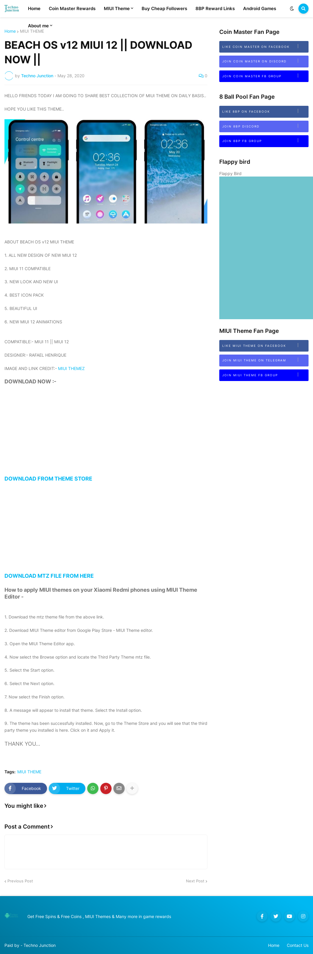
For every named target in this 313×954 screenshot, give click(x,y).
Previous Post (20, 881)
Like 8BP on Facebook (265, 111)
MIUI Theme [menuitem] (117, 8)
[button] (291, 9)
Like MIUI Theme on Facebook (265, 345)
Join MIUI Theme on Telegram (265, 360)
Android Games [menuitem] (259, 8)
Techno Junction (40, 945)
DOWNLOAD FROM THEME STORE (105, 437)
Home (10, 31)
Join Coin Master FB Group (265, 75)
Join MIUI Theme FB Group (265, 374)
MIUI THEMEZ (71, 368)
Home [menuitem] (34, 8)
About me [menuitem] (38, 26)
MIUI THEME (29, 772)
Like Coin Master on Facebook (265, 46)
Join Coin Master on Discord (265, 61)
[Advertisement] (105, 434)
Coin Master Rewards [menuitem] (72, 8)
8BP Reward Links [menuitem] (215, 8)
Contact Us (298, 945)
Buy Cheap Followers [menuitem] (164, 8)
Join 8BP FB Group (265, 140)
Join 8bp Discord (265, 126)
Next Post (195, 881)
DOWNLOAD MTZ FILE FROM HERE (105, 534)
